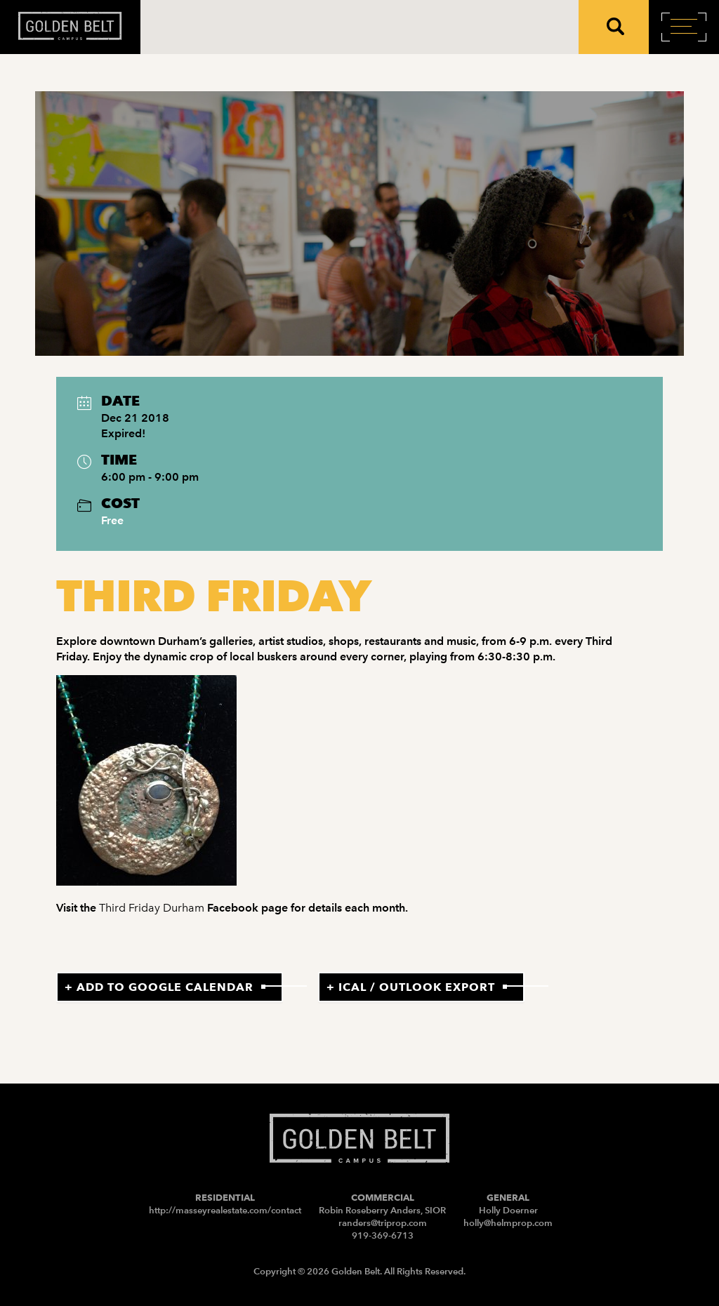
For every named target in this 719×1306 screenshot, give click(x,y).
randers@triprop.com (382, 1223)
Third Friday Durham (151, 907)
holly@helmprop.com (508, 1223)
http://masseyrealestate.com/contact (225, 1210)
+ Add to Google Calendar (159, 987)
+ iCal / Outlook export (410, 987)
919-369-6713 (383, 1235)
